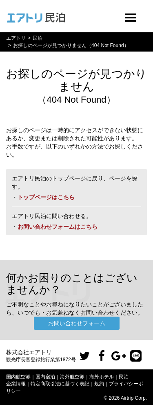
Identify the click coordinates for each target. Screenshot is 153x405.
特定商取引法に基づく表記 (60, 384)
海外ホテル (101, 377)
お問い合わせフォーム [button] (76, 323)
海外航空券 (72, 377)
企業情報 (16, 384)
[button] (84, 356)
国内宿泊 (45, 377)
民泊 (37, 38)
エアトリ (16, 38)
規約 (99, 384)
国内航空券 (18, 377)
